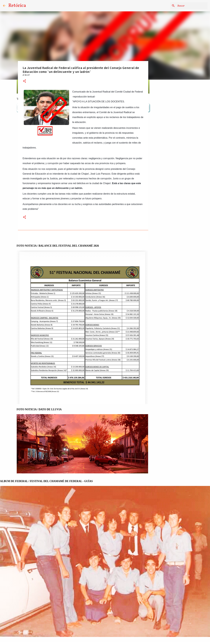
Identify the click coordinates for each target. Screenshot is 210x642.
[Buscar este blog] (192, 5)
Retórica (17, 5)
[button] (24, 81)
